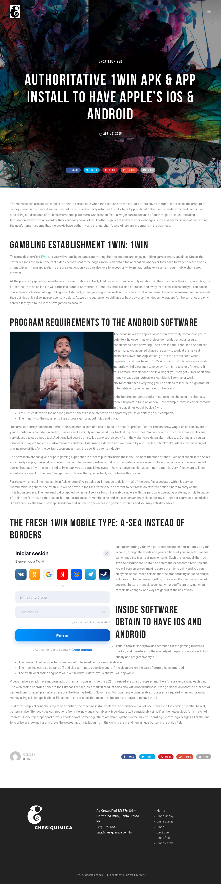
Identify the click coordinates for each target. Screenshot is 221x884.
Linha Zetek (165, 843)
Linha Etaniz (165, 821)
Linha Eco (163, 837)
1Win (44, 256)
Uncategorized (110, 61)
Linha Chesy (165, 816)
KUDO (142, 874)
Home (161, 810)
